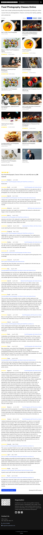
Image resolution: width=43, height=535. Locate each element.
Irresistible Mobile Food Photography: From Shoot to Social (10, 144)
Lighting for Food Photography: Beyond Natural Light (31, 89)
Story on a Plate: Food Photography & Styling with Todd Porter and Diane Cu (17, 181)
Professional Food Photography (8, 161)
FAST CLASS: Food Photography (9, 32)
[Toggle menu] (41, 2)
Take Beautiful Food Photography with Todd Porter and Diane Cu (15, 217)
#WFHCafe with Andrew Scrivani (35, 208)
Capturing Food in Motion (7, 124)
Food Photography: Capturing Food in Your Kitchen (10, 107)
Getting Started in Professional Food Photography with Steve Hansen (16, 252)
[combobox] (29, 2)
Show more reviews (8, 490)
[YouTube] (16, 512)
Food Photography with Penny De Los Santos (32, 314)
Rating (39, 18)
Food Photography (26, 50)
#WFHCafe (25, 161)
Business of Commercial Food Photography (8, 70)
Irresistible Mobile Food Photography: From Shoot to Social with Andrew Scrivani (18, 197)
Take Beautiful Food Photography (9, 89)
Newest (34, 18)
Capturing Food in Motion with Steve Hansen (32, 226)
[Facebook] (19, 512)
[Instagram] (22, 512)
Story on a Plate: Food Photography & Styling (10, 50)
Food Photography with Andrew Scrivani (33, 187)
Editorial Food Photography (28, 143)
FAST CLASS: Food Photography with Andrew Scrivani (12, 261)
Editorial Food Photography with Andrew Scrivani (31, 280)
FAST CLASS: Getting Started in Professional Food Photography (29, 33)
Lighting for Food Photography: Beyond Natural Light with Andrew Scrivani (17, 470)
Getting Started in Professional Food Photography (30, 124)
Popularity (29, 18)
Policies (21, 533)
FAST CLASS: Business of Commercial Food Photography (31, 107)
